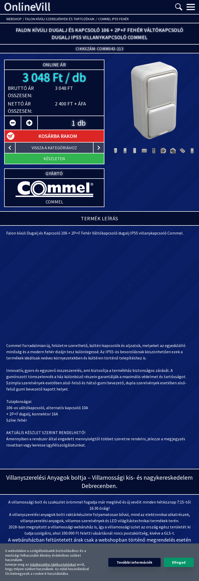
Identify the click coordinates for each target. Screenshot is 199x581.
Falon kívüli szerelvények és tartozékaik (60, 19)
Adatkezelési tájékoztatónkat (53, 564)
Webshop (14, 19)
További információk (134, 562)
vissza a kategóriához (54, 147)
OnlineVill (27, 7)
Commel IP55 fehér (113, 19)
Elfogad (179, 562)
